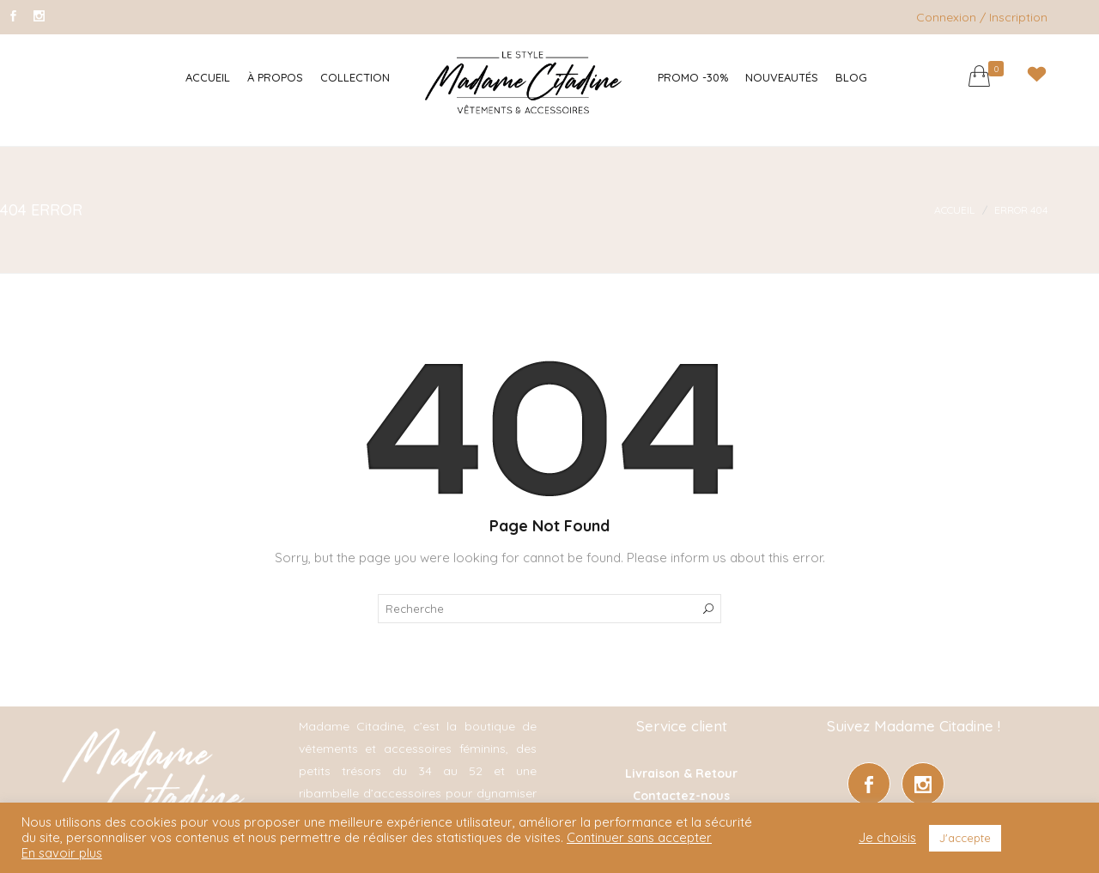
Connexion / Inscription (981, 17)
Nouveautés (781, 77)
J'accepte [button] (965, 838)
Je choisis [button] (887, 838)
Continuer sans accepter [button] (639, 837)
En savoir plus (61, 853)
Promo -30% (693, 77)
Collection (355, 77)
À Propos (275, 77)
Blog (851, 77)
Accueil (207, 77)
